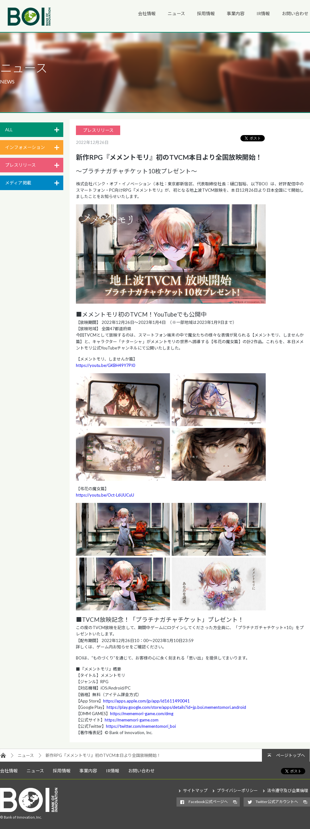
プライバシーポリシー (237, 790)
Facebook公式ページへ (208, 801)
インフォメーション (25, 147)
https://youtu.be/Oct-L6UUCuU (105, 495)
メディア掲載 (18, 182)
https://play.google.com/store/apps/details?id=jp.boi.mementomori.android (176, 707)
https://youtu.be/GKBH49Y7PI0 (105, 365)
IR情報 (263, 13)
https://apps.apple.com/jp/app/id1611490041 (146, 700)
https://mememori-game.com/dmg (141, 713)
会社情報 (147, 13)
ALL (9, 129)
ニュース (176, 13)
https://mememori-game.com (131, 719)
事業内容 (236, 13)
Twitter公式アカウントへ (277, 801)
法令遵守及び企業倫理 (287, 790)
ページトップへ (290, 755)
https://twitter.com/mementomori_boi (141, 726)
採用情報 (206, 13)
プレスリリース (20, 165)
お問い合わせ (295, 13)
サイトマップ (195, 790)
